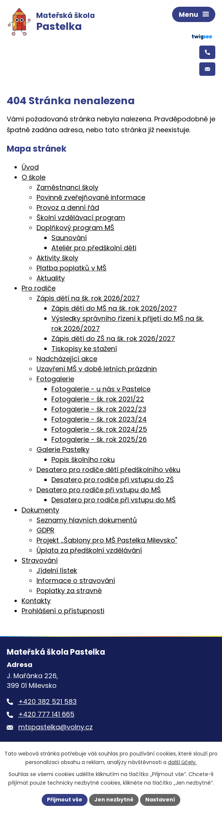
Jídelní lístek (57, 570)
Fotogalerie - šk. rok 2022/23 (98, 409)
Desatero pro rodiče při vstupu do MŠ (99, 489)
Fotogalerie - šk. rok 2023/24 (99, 419)
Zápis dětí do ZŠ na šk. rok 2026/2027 (113, 338)
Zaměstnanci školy (67, 187)
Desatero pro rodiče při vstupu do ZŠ (112, 479)
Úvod (30, 167)
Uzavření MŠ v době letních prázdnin (97, 368)
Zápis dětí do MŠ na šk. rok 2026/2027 (114, 308)
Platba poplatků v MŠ (72, 268)
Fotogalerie (55, 379)
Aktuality (51, 278)
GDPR (45, 530)
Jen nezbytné (113, 799)
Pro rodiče (39, 288)
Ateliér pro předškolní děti (93, 247)
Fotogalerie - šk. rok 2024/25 (99, 429)
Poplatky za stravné (69, 590)
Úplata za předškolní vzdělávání (89, 550)
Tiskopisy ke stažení (84, 348)
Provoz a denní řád (68, 207)
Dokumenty (40, 510)
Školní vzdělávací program (81, 217)
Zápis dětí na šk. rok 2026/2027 (88, 298)
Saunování (69, 237)
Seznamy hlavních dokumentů (87, 520)
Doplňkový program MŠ (75, 227)
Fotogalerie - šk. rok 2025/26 (99, 439)
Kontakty (36, 600)
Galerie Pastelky (63, 449)
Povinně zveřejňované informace (91, 197)
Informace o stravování (76, 580)
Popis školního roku (83, 459)
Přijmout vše (64, 799)
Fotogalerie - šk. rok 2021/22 (97, 399)
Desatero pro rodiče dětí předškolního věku (108, 469)
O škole (33, 177)
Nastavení (160, 799)
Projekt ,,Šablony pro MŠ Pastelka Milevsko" (107, 540)
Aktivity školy (57, 258)
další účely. (182, 762)
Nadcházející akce (67, 358)
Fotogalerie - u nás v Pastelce (100, 389)
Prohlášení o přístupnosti (63, 610)
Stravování (40, 560)
